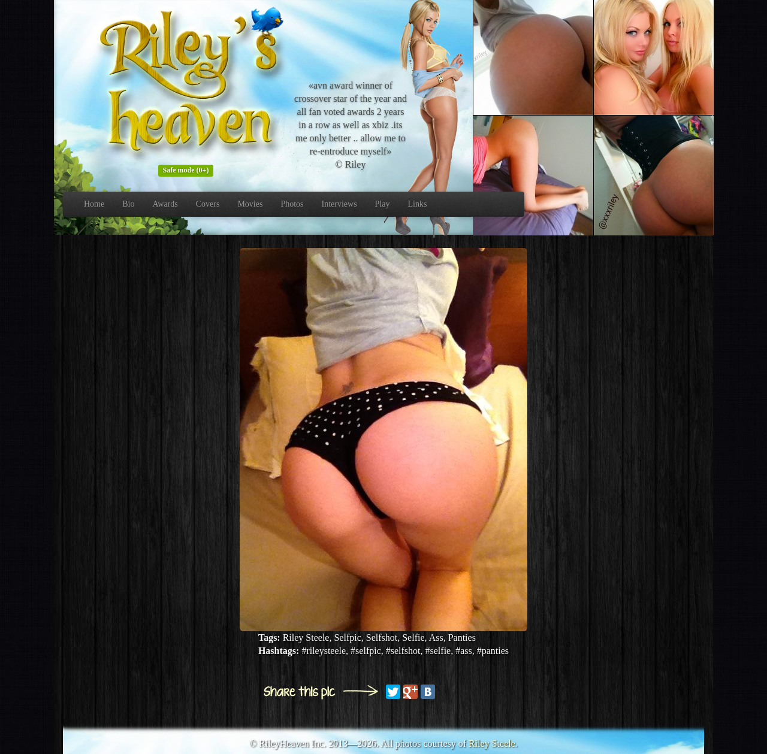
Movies (249, 203)
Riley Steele (492, 743)
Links (417, 203)
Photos (291, 203)
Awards (164, 203)
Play (382, 203)
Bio (128, 203)
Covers (208, 203)
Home (94, 203)
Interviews (339, 203)
